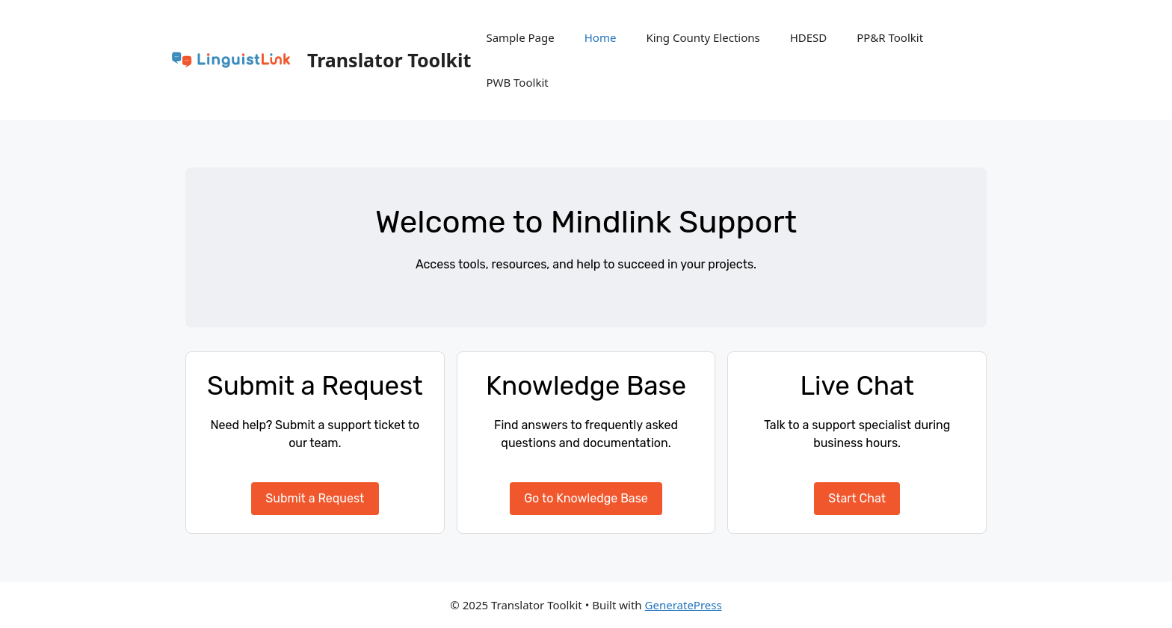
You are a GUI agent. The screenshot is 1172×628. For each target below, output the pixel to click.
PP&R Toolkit (890, 37)
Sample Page (520, 37)
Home (601, 37)
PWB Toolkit (517, 82)
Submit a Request (314, 498)
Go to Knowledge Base (586, 498)
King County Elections (702, 37)
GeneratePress (683, 604)
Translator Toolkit (389, 60)
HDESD (808, 37)
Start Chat (857, 498)
